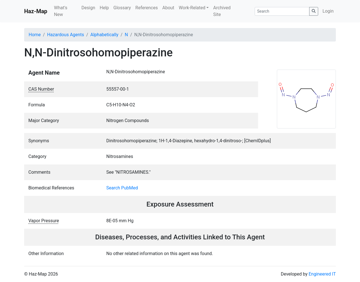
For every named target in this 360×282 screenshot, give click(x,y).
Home (35, 34)
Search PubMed (122, 188)
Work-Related (192, 7)
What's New (60, 11)
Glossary (122, 7)
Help (104, 7)
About (168, 7)
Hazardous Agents (65, 34)
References (146, 7)
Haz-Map (35, 11)
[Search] (282, 11)
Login (328, 11)
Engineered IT (322, 274)
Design (88, 7)
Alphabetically (104, 34)
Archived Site (222, 11)
